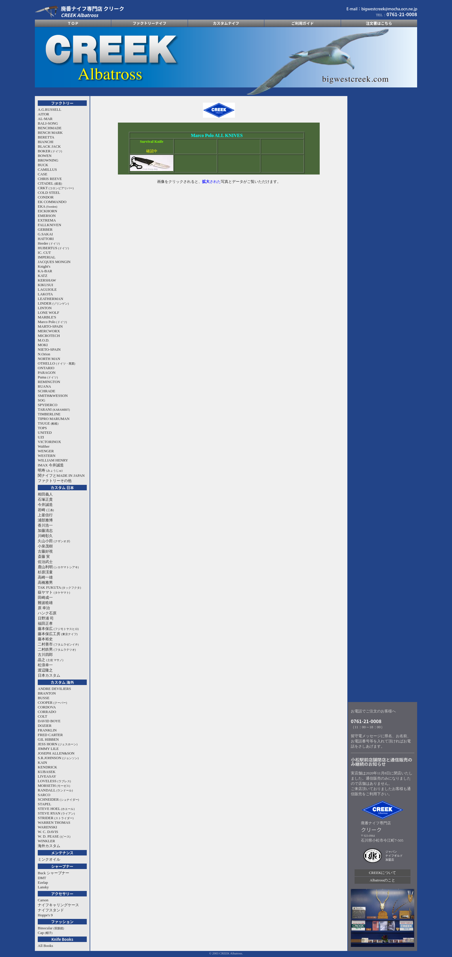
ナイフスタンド (51, 910)
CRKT (56, 188)
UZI (41, 437)
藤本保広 (58, 628)
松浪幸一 (45, 665)
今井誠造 (45, 504)
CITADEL (50, 183)
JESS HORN (57, 744)
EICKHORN (47, 211)
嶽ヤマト (54, 592)
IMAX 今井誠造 (51, 465)
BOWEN (45, 155)
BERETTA (46, 137)
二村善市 (58, 644)
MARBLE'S (47, 317)
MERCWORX (49, 331)
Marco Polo (52, 322)
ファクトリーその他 (54, 480)
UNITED (45, 432)
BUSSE (43, 698)
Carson (43, 900)
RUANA (44, 386)
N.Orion (44, 354)
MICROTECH (49, 335)
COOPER (52, 702)
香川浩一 (45, 525)
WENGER (46, 451)
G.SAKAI (45, 234)
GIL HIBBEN (48, 739)
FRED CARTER (50, 735)
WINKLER (46, 841)
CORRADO (47, 712)
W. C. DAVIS (48, 832)
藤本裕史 (45, 639)
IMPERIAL (46, 257)
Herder (49, 243)
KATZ (42, 275)
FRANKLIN (47, 730)
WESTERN (46, 455)
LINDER (53, 303)
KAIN (42, 762)
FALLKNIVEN (49, 225)
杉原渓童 (45, 572)
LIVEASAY (47, 776)
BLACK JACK (49, 146)
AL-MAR (45, 119)
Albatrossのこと (383, 880)
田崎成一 (45, 597)
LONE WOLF (48, 312)
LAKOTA (45, 294)
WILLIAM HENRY (53, 460)
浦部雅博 (45, 520)
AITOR (43, 114)
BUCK (43, 165)
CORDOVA (47, 707)
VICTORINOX (49, 442)
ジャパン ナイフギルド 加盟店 (394, 855)
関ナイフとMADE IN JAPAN (61, 475)
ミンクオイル (49, 859)
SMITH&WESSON (53, 395)
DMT (42, 878)
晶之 (50, 660)
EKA (47, 206)
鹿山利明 (58, 567)
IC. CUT (44, 252)
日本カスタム (49, 675)
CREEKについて (382, 872)
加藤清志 (45, 530)
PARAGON (47, 372)
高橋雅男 (45, 582)
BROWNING (48, 160)
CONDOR (46, 197)
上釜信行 (45, 515)
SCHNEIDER (58, 799)
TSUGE (48, 423)
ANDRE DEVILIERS (54, 688)
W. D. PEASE (54, 836)
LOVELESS (54, 781)
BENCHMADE (49, 128)
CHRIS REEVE (50, 179)
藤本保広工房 (58, 634)
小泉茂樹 (45, 546)
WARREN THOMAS (54, 822)
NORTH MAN (49, 358)
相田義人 (45, 494)
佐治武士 (45, 562)
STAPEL (44, 804)
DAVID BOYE (49, 721)
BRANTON (47, 693)
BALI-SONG (48, 123)
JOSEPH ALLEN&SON (56, 753)
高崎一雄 (45, 577)
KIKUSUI (45, 285)
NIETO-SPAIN (49, 349)
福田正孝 (45, 623)
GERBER (45, 229)
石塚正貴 (45, 499)
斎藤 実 (44, 556)
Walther (44, 446)
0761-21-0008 (366, 721)
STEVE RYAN (56, 813)
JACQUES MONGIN (54, 262)
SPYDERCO (47, 405)
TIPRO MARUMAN (53, 418)
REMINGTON (49, 382)
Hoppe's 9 (45, 915)
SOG (41, 400)
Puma (48, 377)
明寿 (50, 470)
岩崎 (46, 510)
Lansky (43, 887)
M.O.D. (43, 340)
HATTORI (46, 239)
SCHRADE (46, 391)
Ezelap (43, 882)
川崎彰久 (45, 536)
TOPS (42, 428)
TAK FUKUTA (59, 587)
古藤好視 (45, 551)
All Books (45, 945)
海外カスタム (49, 846)
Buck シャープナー (53, 873)
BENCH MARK (50, 132)
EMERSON (47, 215)
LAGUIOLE (47, 289)
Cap (45, 932)
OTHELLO (56, 363)
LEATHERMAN (50, 299)
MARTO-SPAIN (50, 326)
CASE (42, 174)
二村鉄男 (57, 649)
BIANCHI (45, 142)
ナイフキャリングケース (58, 905)
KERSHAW (47, 280)
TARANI (54, 409)
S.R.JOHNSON (58, 758)
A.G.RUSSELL (49, 109)
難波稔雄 (45, 603)
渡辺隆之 (45, 670)
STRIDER (56, 818)
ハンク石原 (47, 613)
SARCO (44, 795)
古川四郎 (45, 654)
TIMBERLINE (49, 414)
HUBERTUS (53, 248)
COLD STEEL (49, 192)
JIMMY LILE (48, 748)
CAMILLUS (47, 169)
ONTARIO (46, 368)
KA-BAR (45, 271)
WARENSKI (47, 827)
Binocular (51, 928)
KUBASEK (46, 772)
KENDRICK (47, 767)
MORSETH (54, 785)
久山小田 (54, 541)
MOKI (43, 345)
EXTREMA (47, 220)
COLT (42, 716)
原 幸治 (44, 608)
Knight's (44, 266)
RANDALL (55, 790)
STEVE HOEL (56, 808)
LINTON (45, 308)
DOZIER (45, 725)
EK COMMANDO (52, 202)
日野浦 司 (46, 618)
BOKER (50, 151)
